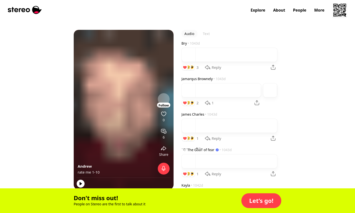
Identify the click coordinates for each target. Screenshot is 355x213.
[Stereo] (25, 10)
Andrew (85, 166)
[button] (261, 200)
